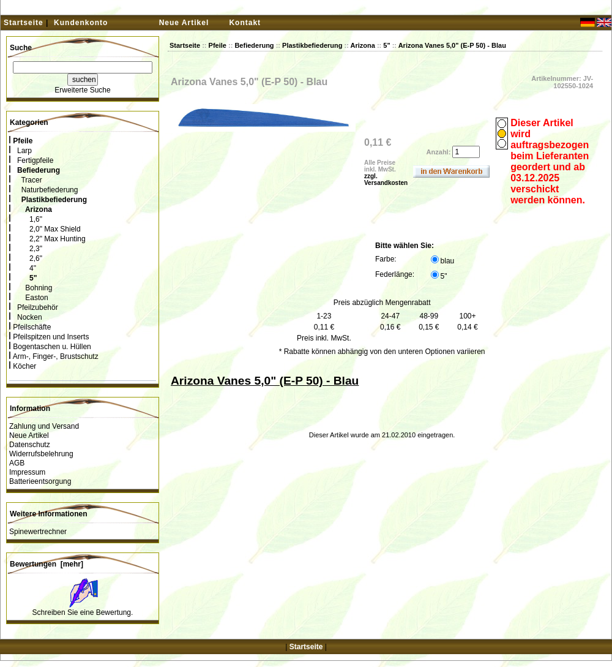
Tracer (25, 180)
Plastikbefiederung (312, 45)
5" (386, 45)
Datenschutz (29, 444)
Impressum (27, 472)
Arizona (363, 45)
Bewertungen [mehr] (46, 564)
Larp (20, 150)
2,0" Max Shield (45, 229)
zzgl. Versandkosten (386, 179)
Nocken (25, 317)
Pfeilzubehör (33, 307)
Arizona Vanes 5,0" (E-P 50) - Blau (452, 45)
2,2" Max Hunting (47, 239)
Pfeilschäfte (30, 327)
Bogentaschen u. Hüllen (50, 346)
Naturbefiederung (43, 190)
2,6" (25, 258)
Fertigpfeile (31, 160)
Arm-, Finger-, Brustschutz (54, 356)
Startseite (23, 22)
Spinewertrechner (38, 531)
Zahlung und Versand (44, 426)
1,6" (25, 219)
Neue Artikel (184, 22)
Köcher (22, 366)
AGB (16, 463)
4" (22, 268)
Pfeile (217, 45)
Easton (28, 297)
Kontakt (245, 22)
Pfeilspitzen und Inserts (49, 337)
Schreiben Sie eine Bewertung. (82, 612)
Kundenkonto (81, 22)
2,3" (25, 248)
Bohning (30, 288)
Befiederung (254, 45)
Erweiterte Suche (82, 90)
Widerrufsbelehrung (41, 454)
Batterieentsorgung (40, 481)
